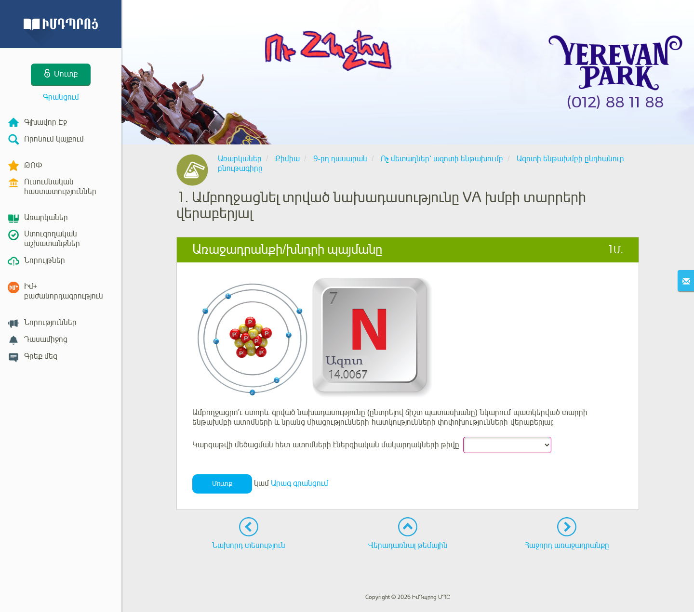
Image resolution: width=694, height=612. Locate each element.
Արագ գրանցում (299, 483)
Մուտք (222, 484)
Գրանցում (61, 97)
